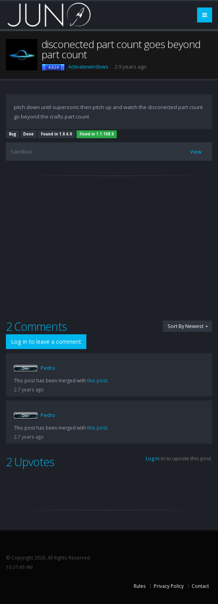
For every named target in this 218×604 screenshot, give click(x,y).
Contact (200, 586)
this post (97, 380)
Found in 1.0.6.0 (56, 134)
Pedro (48, 367)
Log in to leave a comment (46, 341)
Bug (12, 134)
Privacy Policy (169, 586)
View (195, 151)
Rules (140, 586)
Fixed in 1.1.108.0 (97, 134)
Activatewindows (88, 66)
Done (28, 134)
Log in (153, 458)
